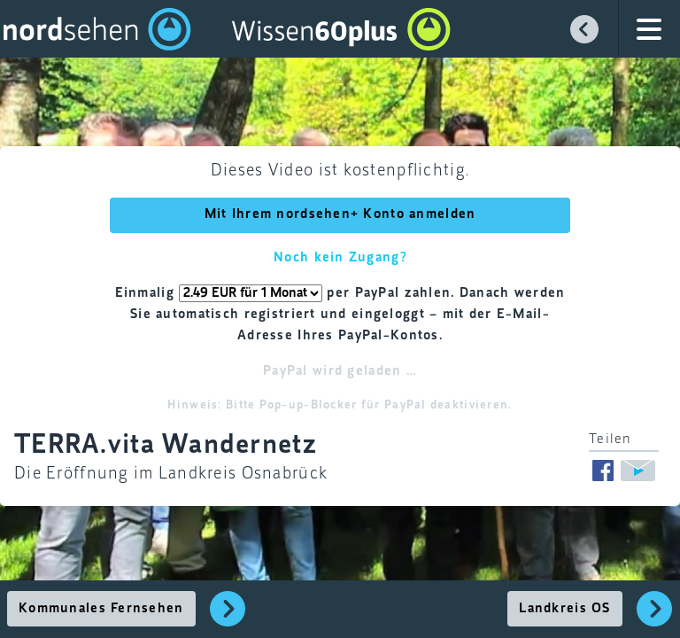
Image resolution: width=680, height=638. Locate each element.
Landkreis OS (564, 609)
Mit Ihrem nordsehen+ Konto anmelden (340, 214)
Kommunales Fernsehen (101, 609)
